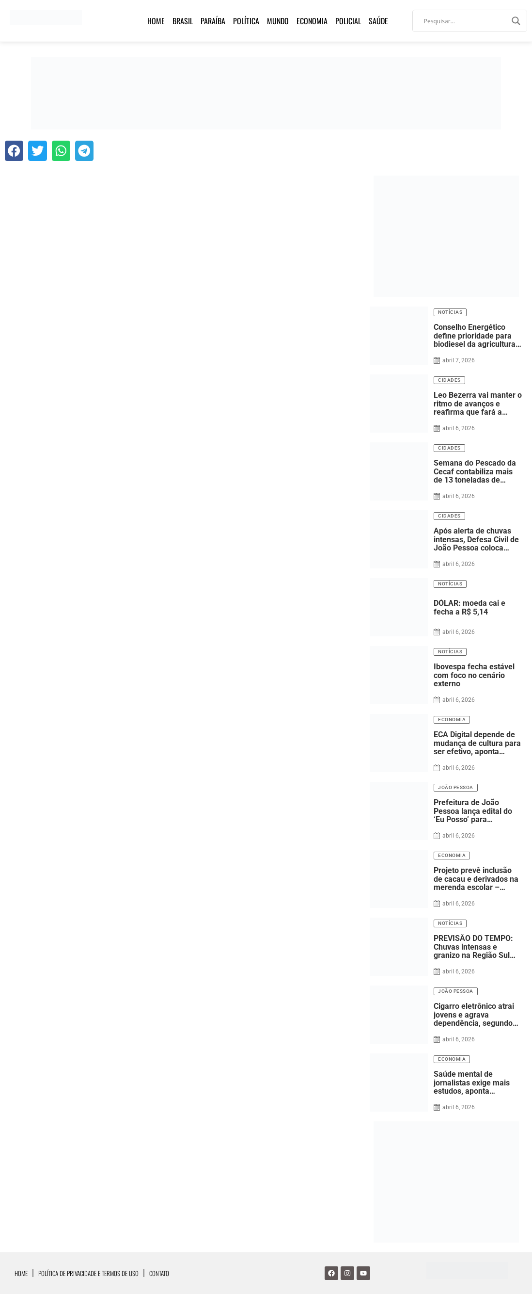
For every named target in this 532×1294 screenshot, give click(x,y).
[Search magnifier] (516, 21)
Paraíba (213, 21)
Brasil (182, 21)
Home (156, 21)
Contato (159, 1273)
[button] (14, 151)
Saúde (378, 21)
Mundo (278, 21)
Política (246, 21)
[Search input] (465, 21)
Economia (312, 21)
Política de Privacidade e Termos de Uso (88, 1273)
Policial (348, 21)
